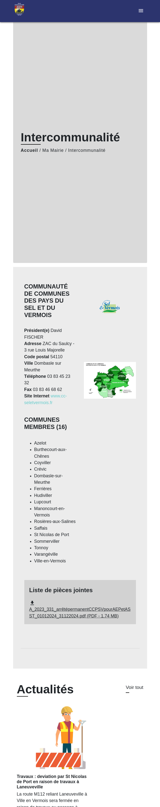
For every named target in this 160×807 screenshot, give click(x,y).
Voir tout (134, 687)
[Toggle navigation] (141, 11)
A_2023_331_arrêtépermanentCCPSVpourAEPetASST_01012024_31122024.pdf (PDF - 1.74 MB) (80, 609)
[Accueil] (31, 11)
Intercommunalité (87, 150)
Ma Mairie (53, 150)
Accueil (29, 150)
